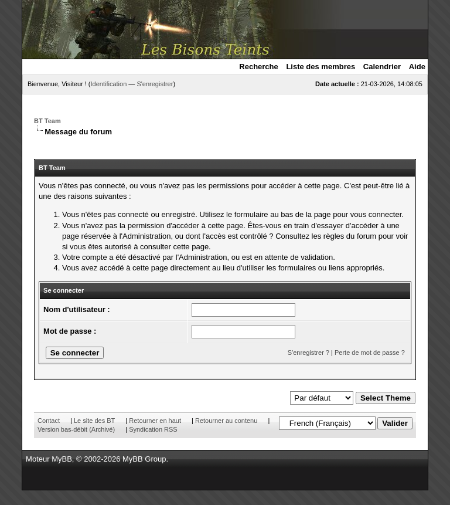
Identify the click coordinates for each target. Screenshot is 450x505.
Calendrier (382, 66)
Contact (49, 420)
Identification (109, 83)
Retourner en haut (155, 420)
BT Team (47, 120)
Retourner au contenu (226, 420)
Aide (417, 66)
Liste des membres (320, 66)
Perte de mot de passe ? (370, 352)
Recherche (258, 66)
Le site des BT (94, 420)
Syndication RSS (153, 429)
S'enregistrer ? (308, 352)
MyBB (62, 459)
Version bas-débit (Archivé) (76, 429)
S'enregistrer (155, 83)
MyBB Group (144, 459)
